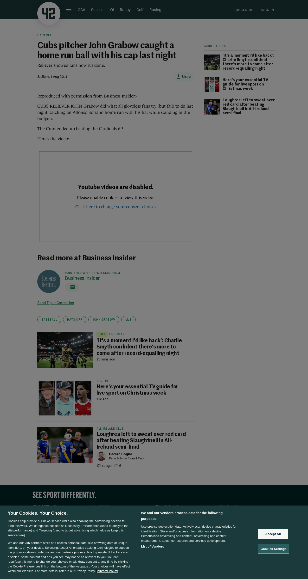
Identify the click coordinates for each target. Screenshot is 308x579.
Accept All (273, 534)
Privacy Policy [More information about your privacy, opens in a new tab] (107, 571)
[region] (154, 542)
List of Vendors (152, 546)
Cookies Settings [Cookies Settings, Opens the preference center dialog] (274, 549)
